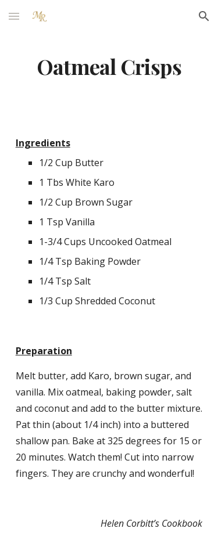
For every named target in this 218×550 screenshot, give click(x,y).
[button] (14, 16)
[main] (109, 66)
